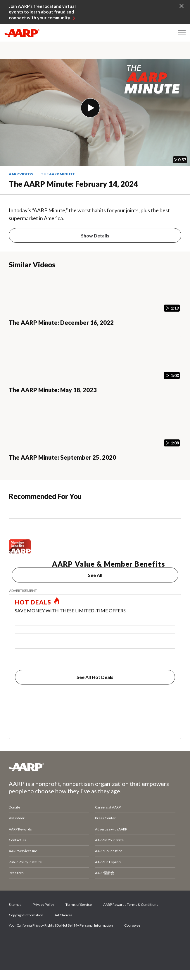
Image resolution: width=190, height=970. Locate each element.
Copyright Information (26, 915)
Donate (14, 807)
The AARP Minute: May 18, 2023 (53, 389)
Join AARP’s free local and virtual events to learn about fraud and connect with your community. (42, 12)
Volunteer (17, 818)
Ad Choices (63, 915)
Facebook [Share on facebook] (16, 942)
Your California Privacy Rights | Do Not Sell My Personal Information (61, 925)
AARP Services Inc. (23, 851)
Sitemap (15, 904)
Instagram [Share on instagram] (56, 942)
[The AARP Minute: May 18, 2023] (95, 373)
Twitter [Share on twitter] (36, 942)
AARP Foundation (108, 851)
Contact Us (17, 840)
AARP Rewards (20, 829)
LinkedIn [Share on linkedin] (75, 942)
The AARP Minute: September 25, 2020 (62, 457)
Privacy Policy (43, 904)
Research (16, 873)
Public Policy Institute (25, 862)
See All (95, 575)
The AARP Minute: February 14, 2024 (73, 183)
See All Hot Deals (95, 677)
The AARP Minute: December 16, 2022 (61, 322)
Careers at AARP (108, 807)
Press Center (105, 818)
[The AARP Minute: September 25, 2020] (95, 440)
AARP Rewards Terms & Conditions (130, 904)
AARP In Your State (109, 840)
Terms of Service (78, 904)
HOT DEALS (33, 602)
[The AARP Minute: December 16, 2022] (95, 306)
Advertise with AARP (111, 829)
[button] (182, 33)
